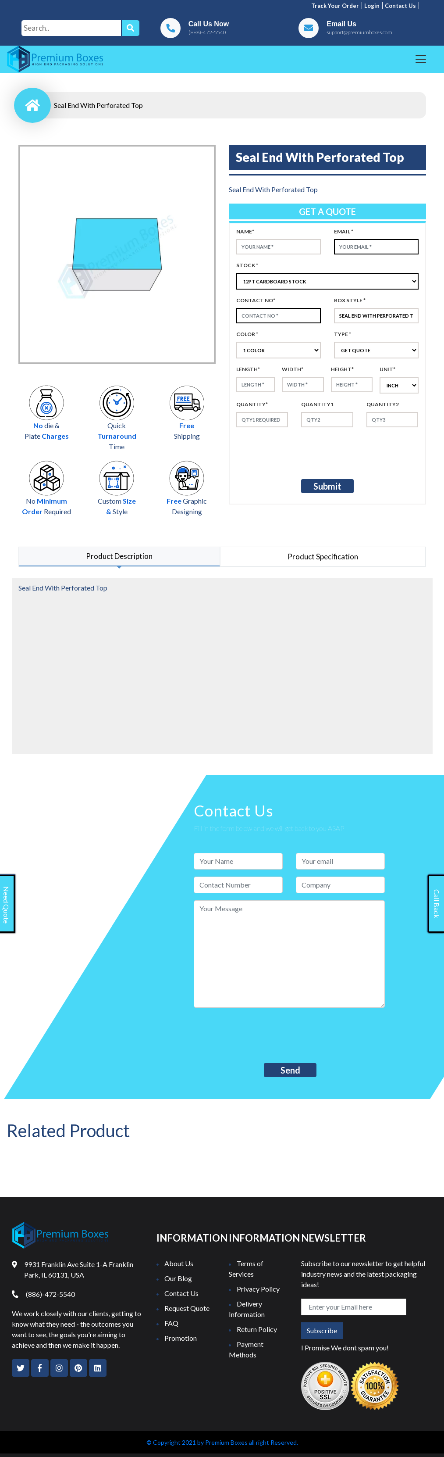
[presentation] (309, 451)
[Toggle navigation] (421, 59)
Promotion (180, 1338)
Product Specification (323, 556)
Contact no (255, 300)
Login (372, 5)
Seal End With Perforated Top (98, 105)
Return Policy (257, 1329)
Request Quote (187, 1308)
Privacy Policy (258, 1289)
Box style (350, 300)
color (247, 334)
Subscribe (322, 1330)
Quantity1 (317, 404)
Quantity (252, 404)
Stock (247, 265)
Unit (387, 369)
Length (248, 369)
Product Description (119, 556)
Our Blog (178, 1278)
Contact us (400, 5)
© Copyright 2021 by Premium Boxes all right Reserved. (222, 1442)
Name (245, 231)
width (292, 369)
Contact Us (181, 1293)
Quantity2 (382, 404)
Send (290, 1070)
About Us (178, 1263)
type (342, 334)
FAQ (171, 1323)
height (342, 369)
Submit (327, 486)
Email (343, 231)
